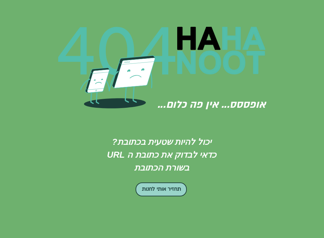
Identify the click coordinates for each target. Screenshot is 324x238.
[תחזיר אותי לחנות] (161, 189)
